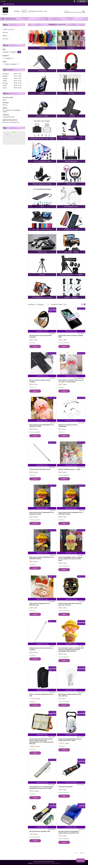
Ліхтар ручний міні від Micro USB (39, 831)
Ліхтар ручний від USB (65, 786)
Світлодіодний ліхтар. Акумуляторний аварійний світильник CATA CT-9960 (41, 787)
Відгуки (5, 35)
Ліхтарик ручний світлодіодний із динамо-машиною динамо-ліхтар (68, 832)
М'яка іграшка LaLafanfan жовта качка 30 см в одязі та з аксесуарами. (70, 380)
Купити (35, 346)
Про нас (5, 32)
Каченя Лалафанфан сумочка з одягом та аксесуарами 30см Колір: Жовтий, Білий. (70, 558)
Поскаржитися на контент (39, 863)
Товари (23, 11)
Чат (80, 860)
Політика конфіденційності (53, 863)
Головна (17, 11)
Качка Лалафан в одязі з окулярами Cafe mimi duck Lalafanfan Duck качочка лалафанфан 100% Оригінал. (71, 649)
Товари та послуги (8, 29)
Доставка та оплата (36, 11)
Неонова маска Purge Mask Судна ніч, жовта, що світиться (70, 604)
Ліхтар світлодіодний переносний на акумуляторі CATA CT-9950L (69, 739)
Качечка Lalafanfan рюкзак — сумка (69, 469)
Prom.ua (52, 861)
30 (81, 853)
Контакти (5, 38)
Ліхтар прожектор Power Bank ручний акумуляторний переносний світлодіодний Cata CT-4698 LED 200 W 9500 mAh (41, 741)
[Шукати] (83, 11)
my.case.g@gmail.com (13, 122)
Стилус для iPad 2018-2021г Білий (39, 469)
